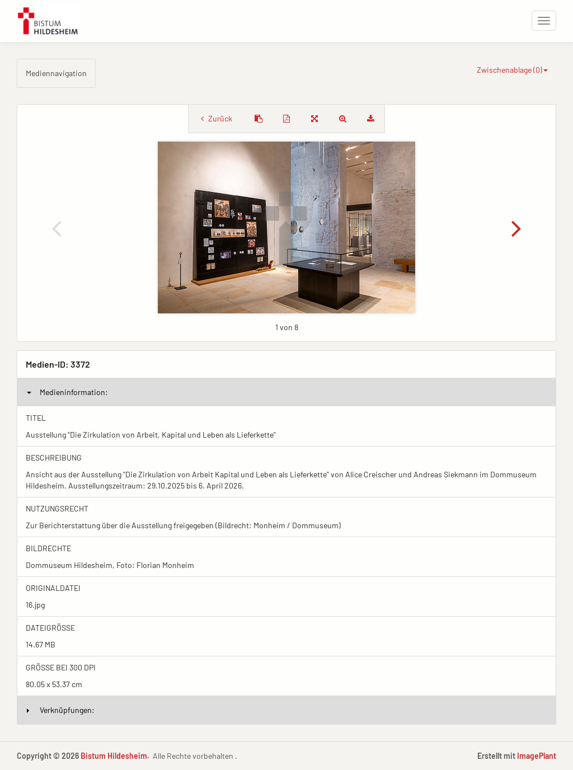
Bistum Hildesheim (114, 755)
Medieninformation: (67, 392)
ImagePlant (536, 755)
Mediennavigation (56, 73)
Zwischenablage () (512, 69)
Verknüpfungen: (61, 710)
